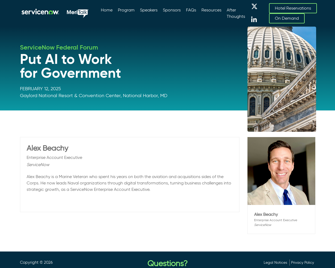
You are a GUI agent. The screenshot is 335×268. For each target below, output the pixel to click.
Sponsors (172, 10)
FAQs (191, 10)
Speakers (149, 10)
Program (126, 10)
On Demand (287, 18)
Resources (211, 10)
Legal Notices (275, 262)
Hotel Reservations (293, 8)
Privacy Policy (302, 262)
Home (107, 10)
